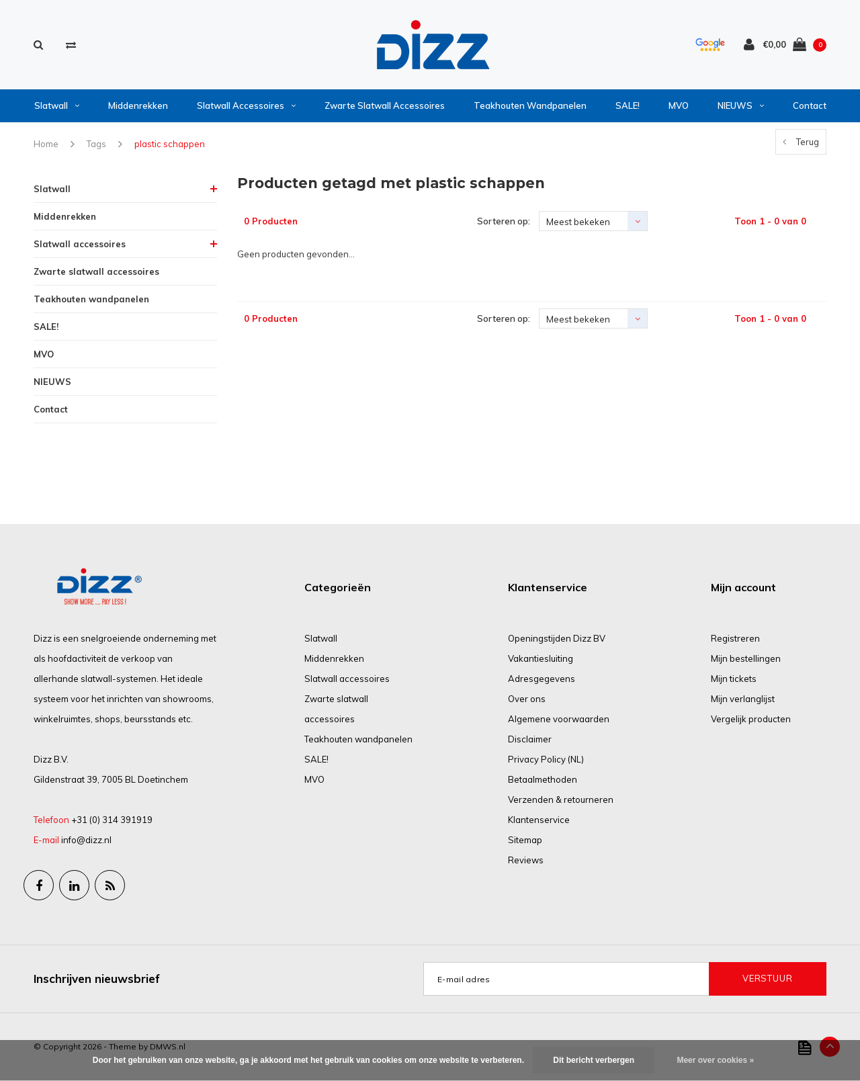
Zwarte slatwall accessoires (385, 105)
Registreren (735, 638)
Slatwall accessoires (246, 105)
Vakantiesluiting (540, 658)
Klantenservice (539, 819)
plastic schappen (169, 143)
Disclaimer (530, 739)
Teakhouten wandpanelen (530, 105)
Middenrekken (138, 105)
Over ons (527, 698)
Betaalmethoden (542, 779)
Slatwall (56, 105)
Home (46, 143)
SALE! (627, 105)
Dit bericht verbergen (593, 1060)
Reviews (526, 860)
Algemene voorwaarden (558, 719)
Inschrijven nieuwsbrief (97, 978)
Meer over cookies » (715, 1060)
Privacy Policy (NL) (546, 759)
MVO (679, 105)
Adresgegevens (541, 678)
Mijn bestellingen (746, 658)
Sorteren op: (503, 221)
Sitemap (525, 839)
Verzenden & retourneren (560, 799)
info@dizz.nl (86, 839)
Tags (96, 143)
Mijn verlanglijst (743, 698)
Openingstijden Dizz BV (556, 638)
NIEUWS (741, 105)
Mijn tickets (734, 678)
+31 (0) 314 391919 (112, 819)
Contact (809, 105)
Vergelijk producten (751, 719)
